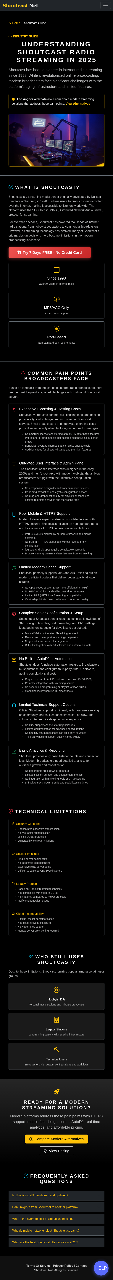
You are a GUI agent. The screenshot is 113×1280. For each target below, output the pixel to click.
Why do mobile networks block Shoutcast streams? (46, 1230)
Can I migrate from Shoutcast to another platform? (45, 1207)
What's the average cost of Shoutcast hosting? (42, 1218)
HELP (101, 1268)
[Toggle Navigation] (105, 5)
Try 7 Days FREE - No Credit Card (49, 252)
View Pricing (56, 1151)
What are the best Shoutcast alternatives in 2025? (45, 1242)
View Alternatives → (80, 103)
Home (14, 23)
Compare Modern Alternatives (56, 1139)
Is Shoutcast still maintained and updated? (40, 1195)
